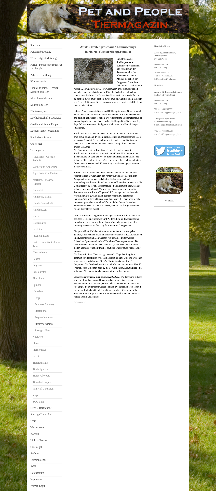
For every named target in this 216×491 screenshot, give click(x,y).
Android (171, 200)
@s (167, 79)
